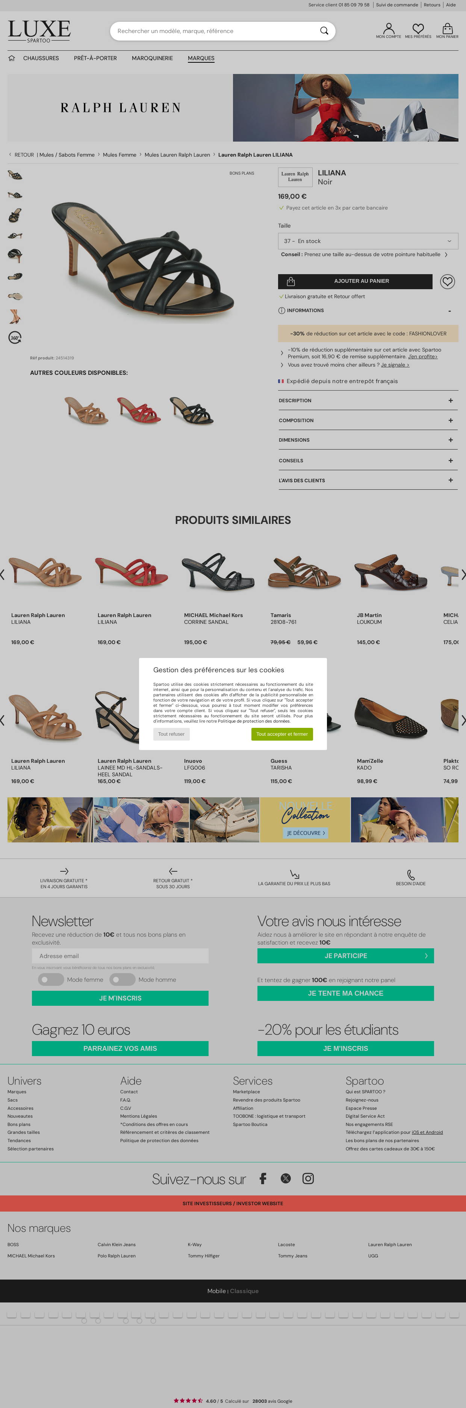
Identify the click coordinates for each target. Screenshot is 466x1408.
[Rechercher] (324, 31)
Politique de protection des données (254, 721)
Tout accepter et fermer (282, 734)
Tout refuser (171, 734)
